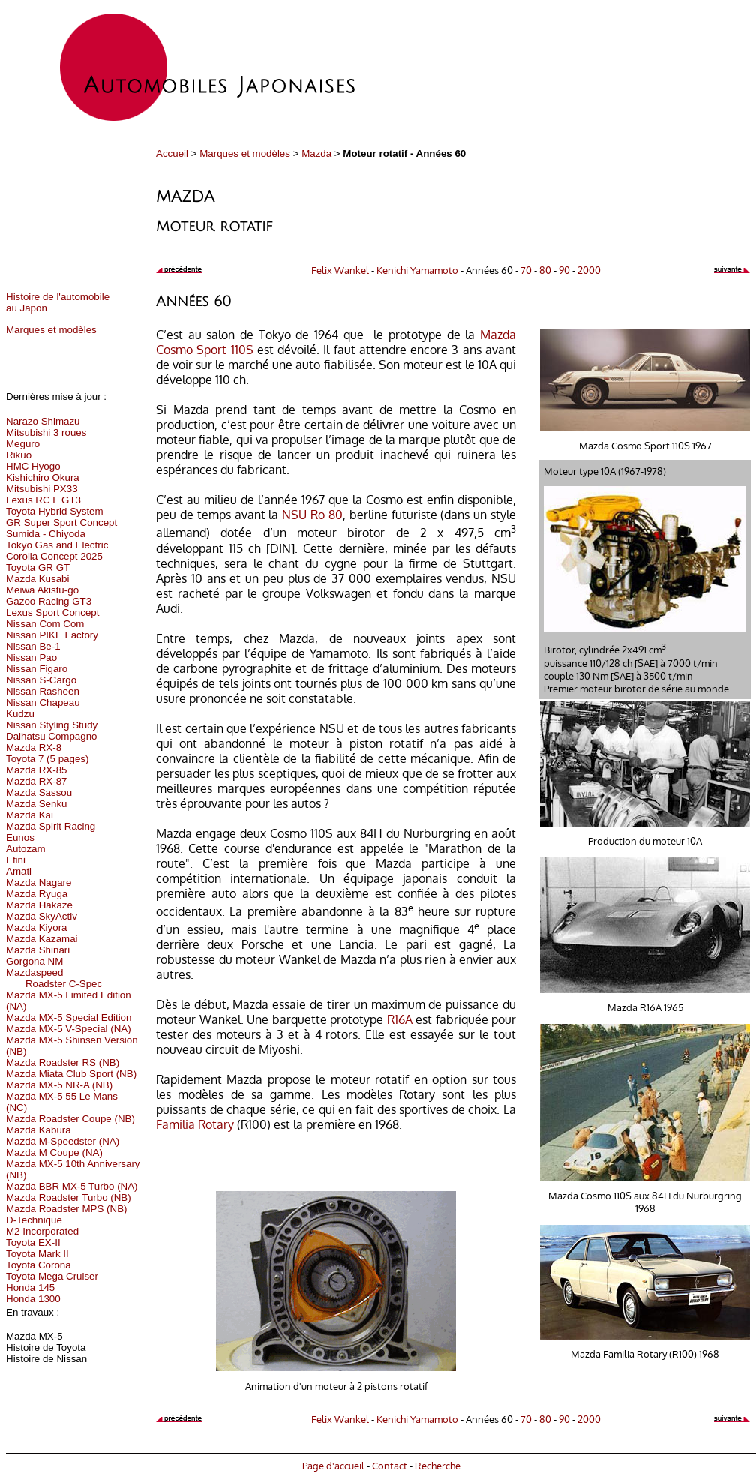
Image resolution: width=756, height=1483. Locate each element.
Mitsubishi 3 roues (46, 432)
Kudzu (20, 713)
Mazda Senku (37, 803)
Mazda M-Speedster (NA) (62, 1141)
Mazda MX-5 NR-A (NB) (59, 1085)
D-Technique (34, 1220)
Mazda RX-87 (37, 781)
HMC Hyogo (33, 466)
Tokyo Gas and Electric (57, 545)
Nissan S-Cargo (41, 680)
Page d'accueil (333, 1465)
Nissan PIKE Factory (52, 635)
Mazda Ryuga (37, 893)
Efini (16, 860)
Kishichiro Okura (43, 477)
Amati (19, 871)
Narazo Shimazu (43, 421)
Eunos (20, 837)
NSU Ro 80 (312, 514)
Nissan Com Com (45, 623)
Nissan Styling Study (52, 725)
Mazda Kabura (38, 1130)
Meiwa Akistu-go (42, 590)
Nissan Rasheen (43, 691)
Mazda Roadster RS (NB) (62, 1062)
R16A (399, 1019)
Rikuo (19, 455)
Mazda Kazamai (42, 938)
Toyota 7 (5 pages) (47, 758)
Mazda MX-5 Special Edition (68, 1017)
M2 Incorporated (42, 1231)
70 (526, 269)
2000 (589, 269)
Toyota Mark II (37, 1253)
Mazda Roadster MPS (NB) (66, 1208)
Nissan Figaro (37, 668)
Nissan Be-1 (33, 646)
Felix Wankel (340, 269)
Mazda (317, 153)
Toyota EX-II (33, 1242)
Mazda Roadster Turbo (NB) (68, 1197)
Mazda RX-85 (37, 770)
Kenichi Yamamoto (417, 269)
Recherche (437, 1465)
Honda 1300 (33, 1298)
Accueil (172, 153)
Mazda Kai (29, 815)
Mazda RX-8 (34, 747)
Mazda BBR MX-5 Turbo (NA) (72, 1186)
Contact (389, 1465)
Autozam (26, 848)
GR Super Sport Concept (61, 522)
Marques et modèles (245, 153)
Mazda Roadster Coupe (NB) (70, 1118)
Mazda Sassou (39, 792)
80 (545, 269)
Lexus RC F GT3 (43, 500)
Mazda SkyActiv (41, 916)
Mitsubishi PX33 (42, 488)
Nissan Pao (31, 657)
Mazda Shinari (38, 950)
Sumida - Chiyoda (46, 533)
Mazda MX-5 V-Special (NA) (68, 1028)
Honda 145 (30, 1287)
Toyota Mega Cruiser (52, 1276)
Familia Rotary (195, 1124)
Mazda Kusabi (37, 578)
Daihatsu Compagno (52, 736)
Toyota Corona (38, 1265)
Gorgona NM (34, 961)
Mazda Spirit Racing (50, 826)
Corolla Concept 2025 (54, 556)
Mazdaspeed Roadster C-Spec (54, 978)
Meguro (23, 443)
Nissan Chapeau (43, 702)
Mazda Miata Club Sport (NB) (71, 1073)
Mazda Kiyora (37, 927)
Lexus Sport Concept (52, 612)
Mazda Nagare (38, 882)
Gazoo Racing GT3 (49, 601)
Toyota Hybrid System (55, 511)
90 (564, 269)
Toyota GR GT (38, 567)
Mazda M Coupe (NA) (54, 1152)
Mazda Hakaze (39, 905)
